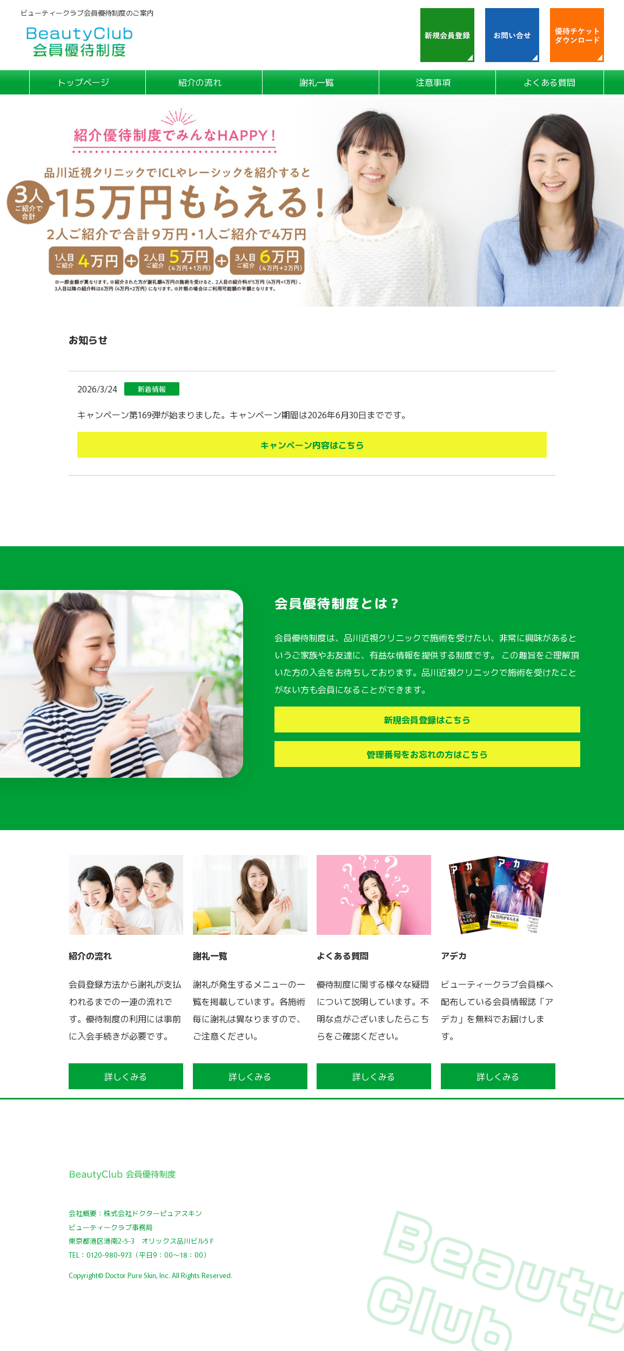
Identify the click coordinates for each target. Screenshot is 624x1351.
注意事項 (433, 82)
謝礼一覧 (316, 82)
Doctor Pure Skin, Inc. (137, 1275)
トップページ (83, 82)
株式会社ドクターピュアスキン (153, 1213)
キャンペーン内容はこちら (312, 444)
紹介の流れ (200, 82)
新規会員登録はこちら (427, 719)
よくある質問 (549, 82)
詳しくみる (125, 1076)
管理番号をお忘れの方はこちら (427, 754)
